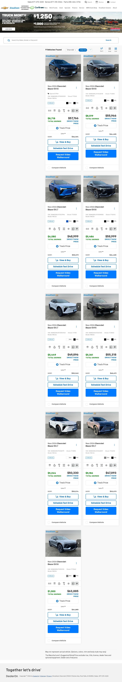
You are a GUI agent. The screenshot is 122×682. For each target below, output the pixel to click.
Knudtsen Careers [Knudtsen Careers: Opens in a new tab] (105, 8)
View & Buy (63, 142)
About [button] (115, 8)
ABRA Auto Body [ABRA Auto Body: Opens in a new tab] (91, 8)
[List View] (116, 49)
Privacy (49, 676)
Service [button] (81, 8)
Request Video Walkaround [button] (63, 156)
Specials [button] (67, 8)
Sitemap (43, 676)
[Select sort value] (102, 49)
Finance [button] (74, 8)
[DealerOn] (12, 676)
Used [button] (61, 8)
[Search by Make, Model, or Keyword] (58, 40)
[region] (63, 137)
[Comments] (73, 110)
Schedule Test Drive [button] (63, 148)
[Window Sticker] (76, 110)
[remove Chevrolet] (71, 50)
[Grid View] (109, 49)
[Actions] (76, 88)
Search (108, 40)
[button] (78, 68)
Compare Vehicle (59, 168)
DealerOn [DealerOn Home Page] (36, 676)
